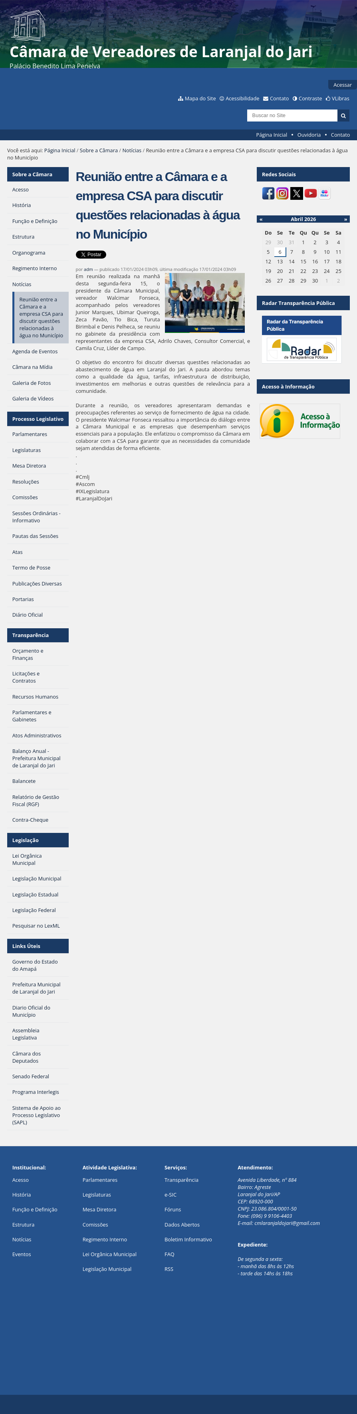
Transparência (30, 635)
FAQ (170, 1254)
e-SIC (171, 1194)
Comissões (95, 1224)
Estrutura (23, 1224)
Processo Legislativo (37, 418)
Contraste (310, 98)
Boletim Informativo (188, 1239)
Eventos (21, 1254)
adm (88, 269)
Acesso (20, 1179)
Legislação (25, 840)
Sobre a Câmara (99, 150)
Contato (279, 98)
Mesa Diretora (100, 1209)
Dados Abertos (182, 1224)
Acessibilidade (242, 98)
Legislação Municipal (107, 1269)
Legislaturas (97, 1194)
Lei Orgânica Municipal (110, 1254)
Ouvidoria (309, 134)
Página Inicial (272, 134)
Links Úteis (26, 946)
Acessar (342, 84)
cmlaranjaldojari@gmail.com (287, 1223)
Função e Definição (35, 1209)
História (21, 1194)
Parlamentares (100, 1179)
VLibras (340, 98)
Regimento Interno (105, 1239)
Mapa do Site (200, 98)
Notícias (131, 150)
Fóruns (173, 1209)
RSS (169, 1269)
